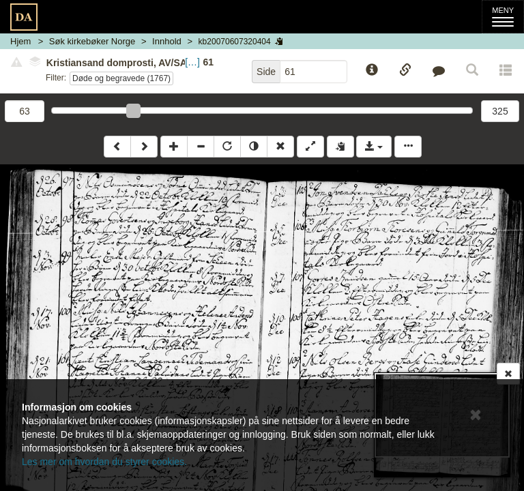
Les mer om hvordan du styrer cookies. (104, 461)
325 (500, 111)
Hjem (20, 41)
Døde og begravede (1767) (121, 78)
